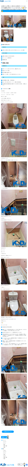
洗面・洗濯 (5, 445)
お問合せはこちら (8, 431)
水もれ (5, 455)
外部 (4, 454)
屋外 (4, 444)
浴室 (4, 447)
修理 (3, 448)
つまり (5, 450)
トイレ (5, 443)
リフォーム (4, 440)
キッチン (5, 441)
